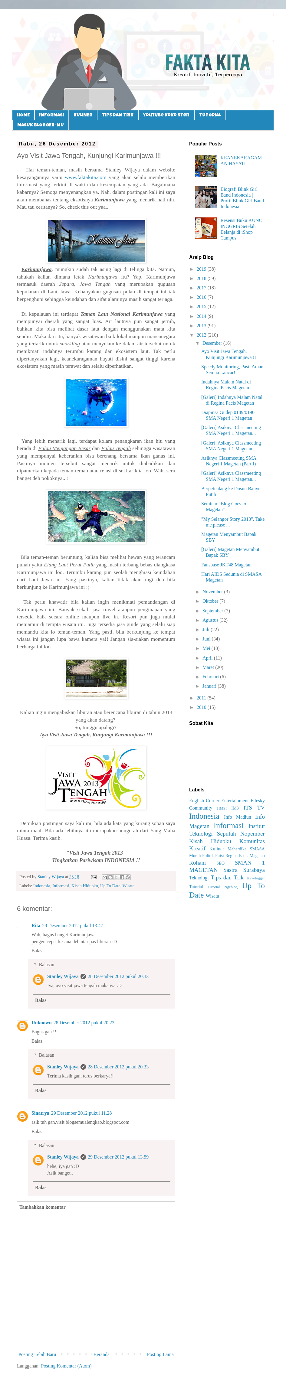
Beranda (102, 1354)
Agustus (210, 620)
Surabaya (254, 870)
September (213, 610)
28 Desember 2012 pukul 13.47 (72, 925)
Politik (208, 855)
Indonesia (41, 885)
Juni (207, 638)
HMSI (222, 808)
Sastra (230, 870)
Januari (210, 686)
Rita (35, 925)
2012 (202, 334)
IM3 (235, 808)
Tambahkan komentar (42, 1207)
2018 (202, 278)
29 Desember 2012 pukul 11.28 (81, 1113)
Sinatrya (40, 1113)
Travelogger (255, 878)
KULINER (83, 115)
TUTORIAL (210, 115)
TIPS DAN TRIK (117, 115)
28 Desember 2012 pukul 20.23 (84, 1022)
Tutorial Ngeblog (223, 887)
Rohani (197, 862)
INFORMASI (51, 115)
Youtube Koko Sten (166, 115)
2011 (202, 697)
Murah (195, 855)
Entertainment (235, 800)
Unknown (41, 1022)
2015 (202, 306)
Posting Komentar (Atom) (66, 1365)
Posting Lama (160, 1354)
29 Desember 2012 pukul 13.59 (118, 1156)
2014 (202, 316)
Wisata (128, 885)
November (213, 591)
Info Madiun (237, 817)
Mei (207, 648)
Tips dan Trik (227, 877)
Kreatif (197, 848)
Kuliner (216, 848)
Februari (211, 676)
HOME (23, 115)
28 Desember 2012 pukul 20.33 (118, 976)
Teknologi (199, 877)
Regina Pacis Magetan (245, 855)
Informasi (60, 885)
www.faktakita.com (86, 177)
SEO (220, 863)
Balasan (46, 964)
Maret (208, 667)
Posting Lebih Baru (37, 1354)
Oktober (210, 601)
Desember (212, 343)
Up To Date (110, 885)
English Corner (204, 800)
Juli (206, 629)
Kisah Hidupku (84, 885)
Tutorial (196, 886)
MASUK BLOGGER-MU (40, 125)
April (208, 657)
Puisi (219, 855)
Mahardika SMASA (246, 848)
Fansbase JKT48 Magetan (226, 564)
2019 (202, 269)
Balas (36, 950)
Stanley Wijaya (63, 976)
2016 (202, 297)
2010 (202, 707)
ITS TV (254, 807)
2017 (202, 287)
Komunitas (252, 841)
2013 (202, 325)
